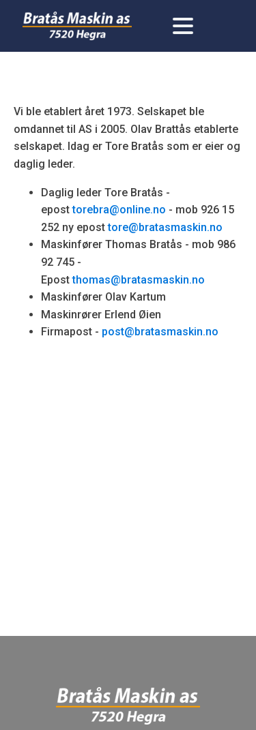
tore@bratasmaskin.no (165, 227)
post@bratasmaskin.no (160, 331)
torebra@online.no (119, 209)
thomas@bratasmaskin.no (138, 279)
